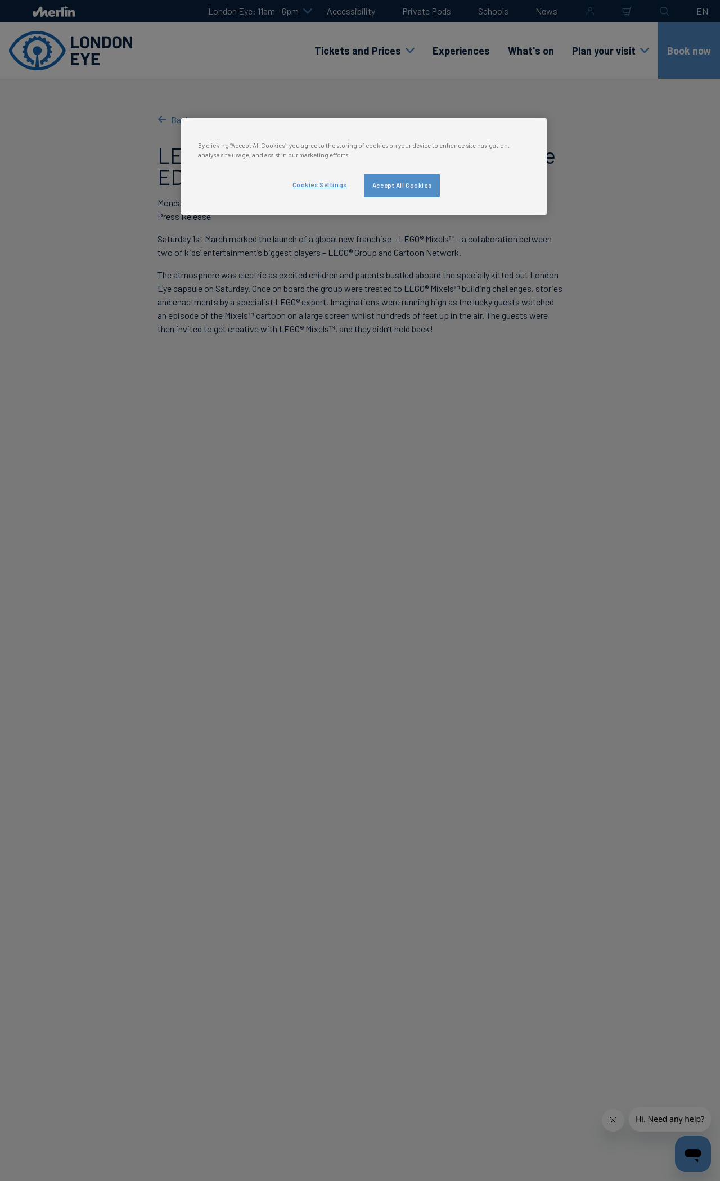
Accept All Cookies (401, 185)
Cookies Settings (319, 184)
